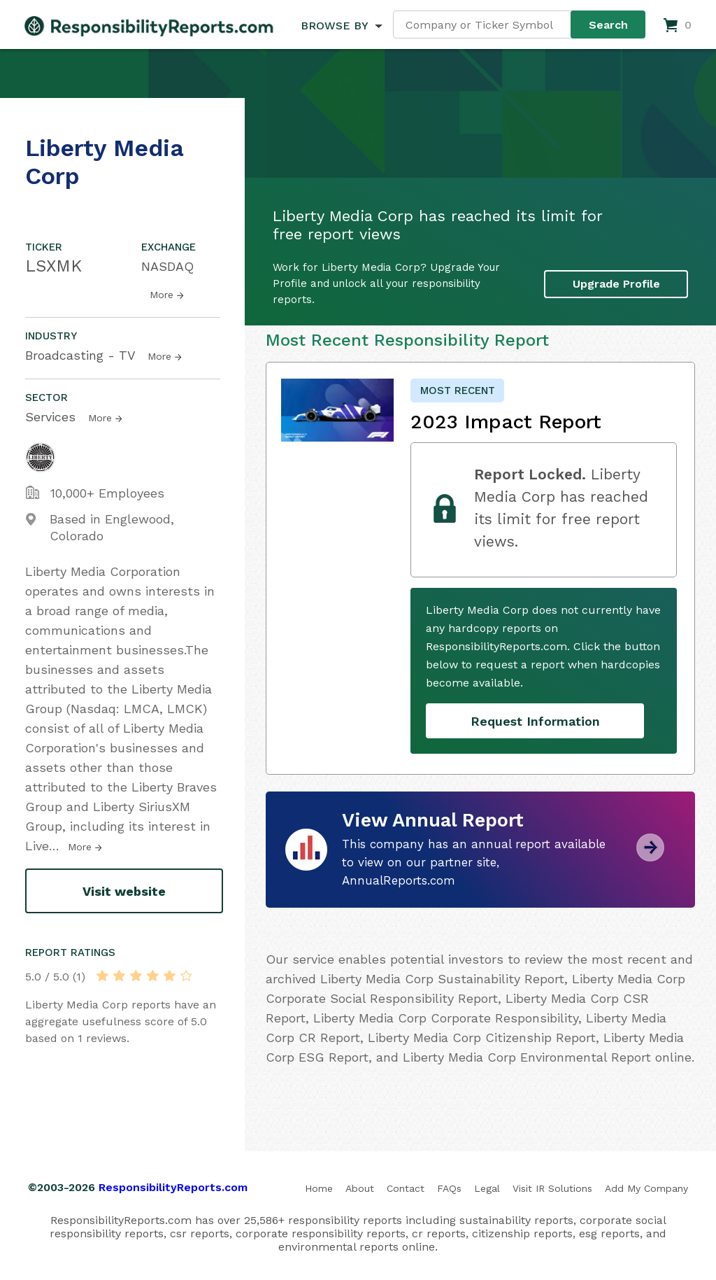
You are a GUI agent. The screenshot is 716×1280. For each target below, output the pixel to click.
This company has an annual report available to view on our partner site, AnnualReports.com (474, 862)
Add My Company (646, 1188)
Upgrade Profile (616, 283)
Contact (405, 1188)
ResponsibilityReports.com (173, 1187)
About (359, 1188)
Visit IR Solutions (552, 1188)
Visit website (124, 891)
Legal (487, 1188)
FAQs (449, 1188)
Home (319, 1188)
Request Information (535, 721)
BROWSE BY (334, 25)
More (161, 294)
